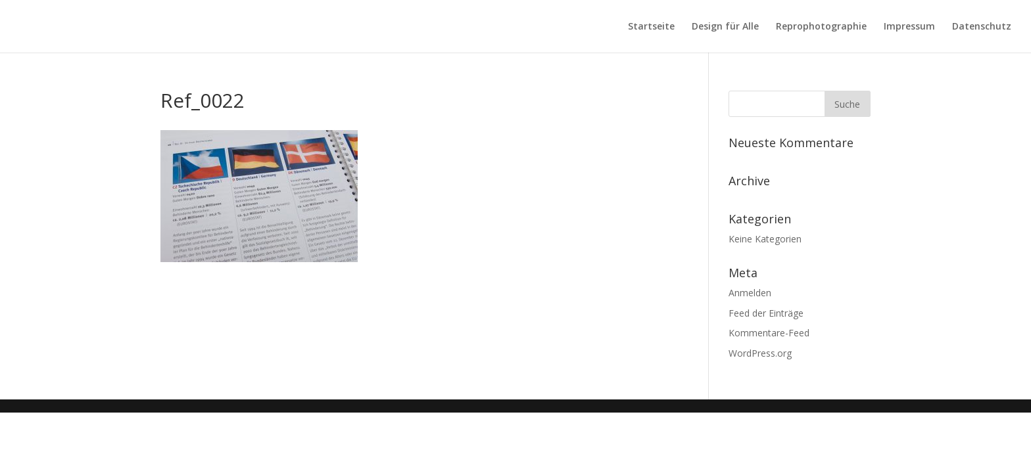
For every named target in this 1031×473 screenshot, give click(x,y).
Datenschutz (981, 27)
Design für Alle (725, 27)
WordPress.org (760, 353)
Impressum (909, 27)
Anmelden (750, 292)
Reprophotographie (821, 27)
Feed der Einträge (766, 313)
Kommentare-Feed (769, 333)
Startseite (651, 27)
